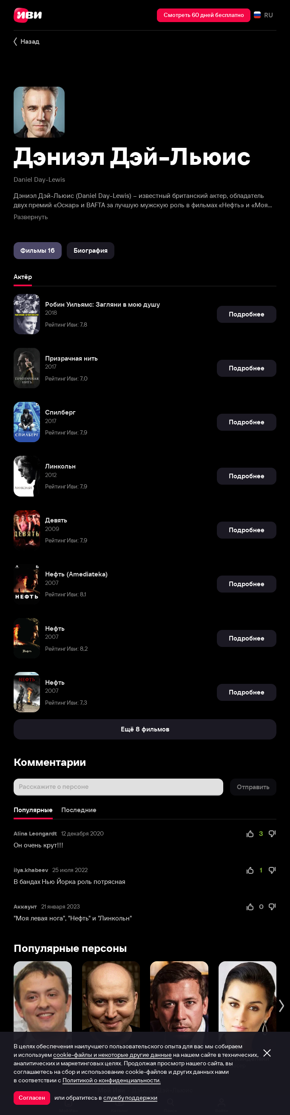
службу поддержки (130, 1097)
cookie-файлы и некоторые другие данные (112, 1054)
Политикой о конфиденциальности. (112, 1080)
